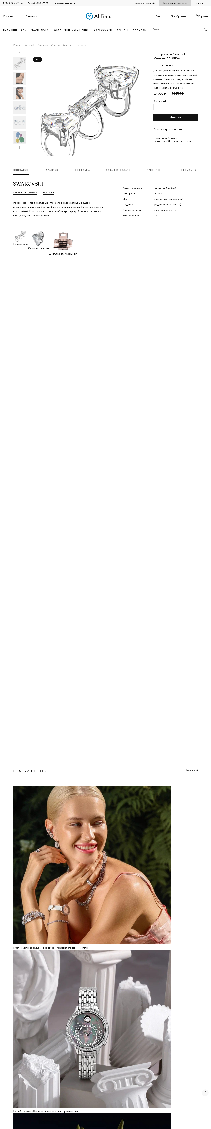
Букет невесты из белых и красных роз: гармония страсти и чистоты (50, 947)
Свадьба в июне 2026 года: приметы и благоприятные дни (45, 1111)
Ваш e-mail (159, 101)
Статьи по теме (32, 770)
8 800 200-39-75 (13, 3)
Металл (67, 45)
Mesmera (43, 45)
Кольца (17, 45)
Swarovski (29, 45)
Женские (55, 45)
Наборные (80, 45)
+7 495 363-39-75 (38, 3)
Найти (205, 29)
